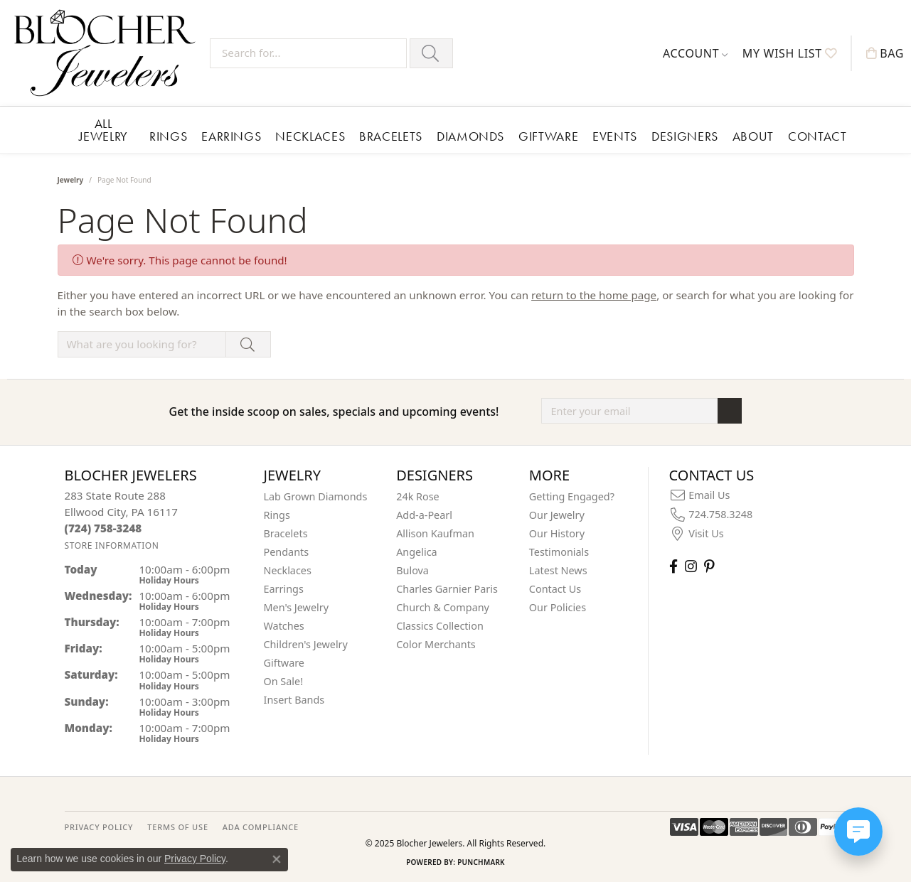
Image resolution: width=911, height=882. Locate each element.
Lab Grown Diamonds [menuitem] (316, 496)
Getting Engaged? (571, 496)
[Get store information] (112, 545)
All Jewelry (103, 129)
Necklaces (310, 136)
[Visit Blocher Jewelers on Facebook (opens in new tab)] (673, 566)
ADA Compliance (261, 827)
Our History (557, 533)
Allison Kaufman (435, 533)
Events (614, 136)
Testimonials (559, 552)
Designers (684, 136)
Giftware (548, 136)
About (753, 136)
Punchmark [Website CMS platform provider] (481, 862)
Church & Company (442, 607)
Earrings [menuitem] (284, 589)
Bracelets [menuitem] (286, 533)
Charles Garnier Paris (447, 589)
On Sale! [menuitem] (284, 681)
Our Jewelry (557, 515)
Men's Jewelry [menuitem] (296, 607)
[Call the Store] (103, 528)
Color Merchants (436, 644)
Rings (168, 136)
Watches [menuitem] (284, 626)
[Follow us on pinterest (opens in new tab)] (709, 566)
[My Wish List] (789, 53)
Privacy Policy (194, 858)
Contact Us (555, 589)
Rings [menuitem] (277, 515)
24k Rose (417, 496)
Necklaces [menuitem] (287, 570)
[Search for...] (308, 53)
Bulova (412, 570)
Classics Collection (440, 626)
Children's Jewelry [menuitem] (306, 644)
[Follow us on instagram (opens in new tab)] (691, 566)
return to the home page (593, 295)
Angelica (416, 552)
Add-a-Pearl (424, 515)
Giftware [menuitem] (284, 662)
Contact (817, 136)
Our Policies (557, 607)
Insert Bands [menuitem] (294, 699)
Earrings (231, 136)
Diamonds (470, 136)
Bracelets (390, 136)
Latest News (558, 570)
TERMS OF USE (177, 827)
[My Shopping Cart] (885, 53)
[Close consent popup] (276, 859)
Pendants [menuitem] (286, 552)
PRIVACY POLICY (99, 827)
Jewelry (71, 180)
